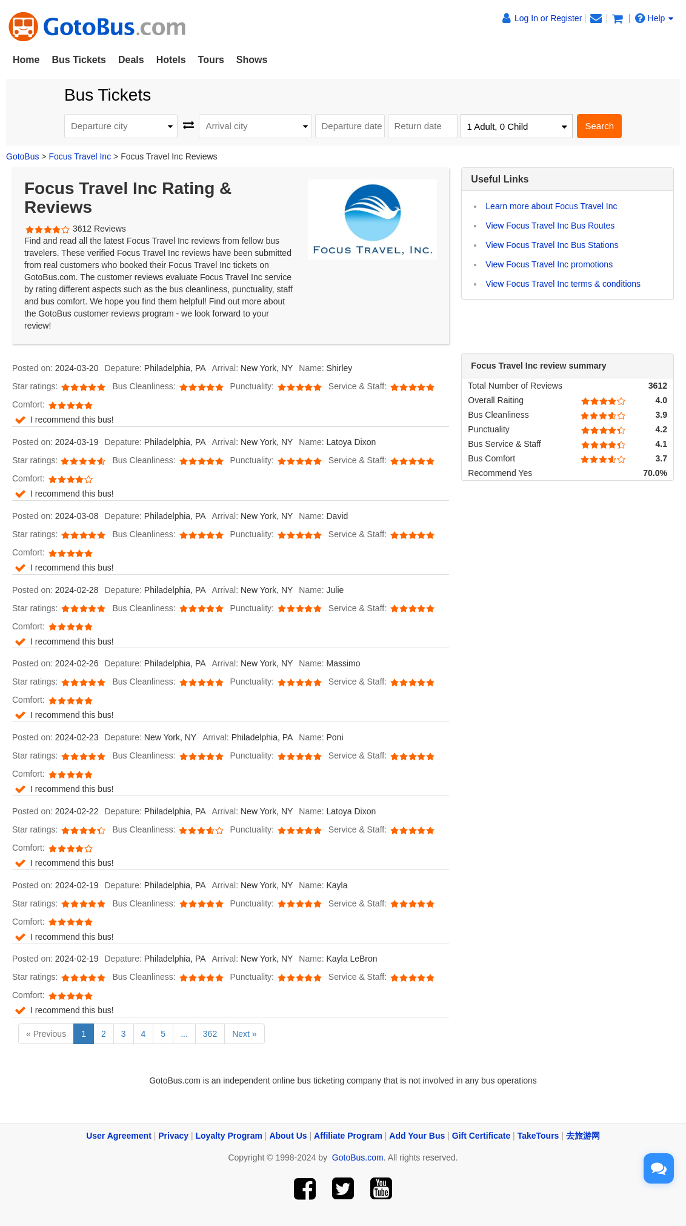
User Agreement (119, 1136)
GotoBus (22, 156)
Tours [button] (211, 60)
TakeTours (538, 1136)
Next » (244, 1034)
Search (599, 126)
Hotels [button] (171, 60)
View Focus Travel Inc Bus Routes (549, 225)
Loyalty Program (229, 1136)
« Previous (46, 1034)
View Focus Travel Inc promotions (549, 264)
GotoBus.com (358, 1157)
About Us (288, 1136)
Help (654, 18)
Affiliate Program (348, 1136)
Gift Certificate (481, 1136)
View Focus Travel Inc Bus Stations (551, 245)
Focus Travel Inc (79, 156)
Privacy (173, 1136)
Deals (131, 60)
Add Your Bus (417, 1136)
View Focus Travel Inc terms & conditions (563, 284)
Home (26, 60)
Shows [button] (252, 60)
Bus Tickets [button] (79, 60)
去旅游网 (583, 1136)
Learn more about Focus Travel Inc (551, 206)
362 (210, 1034)
